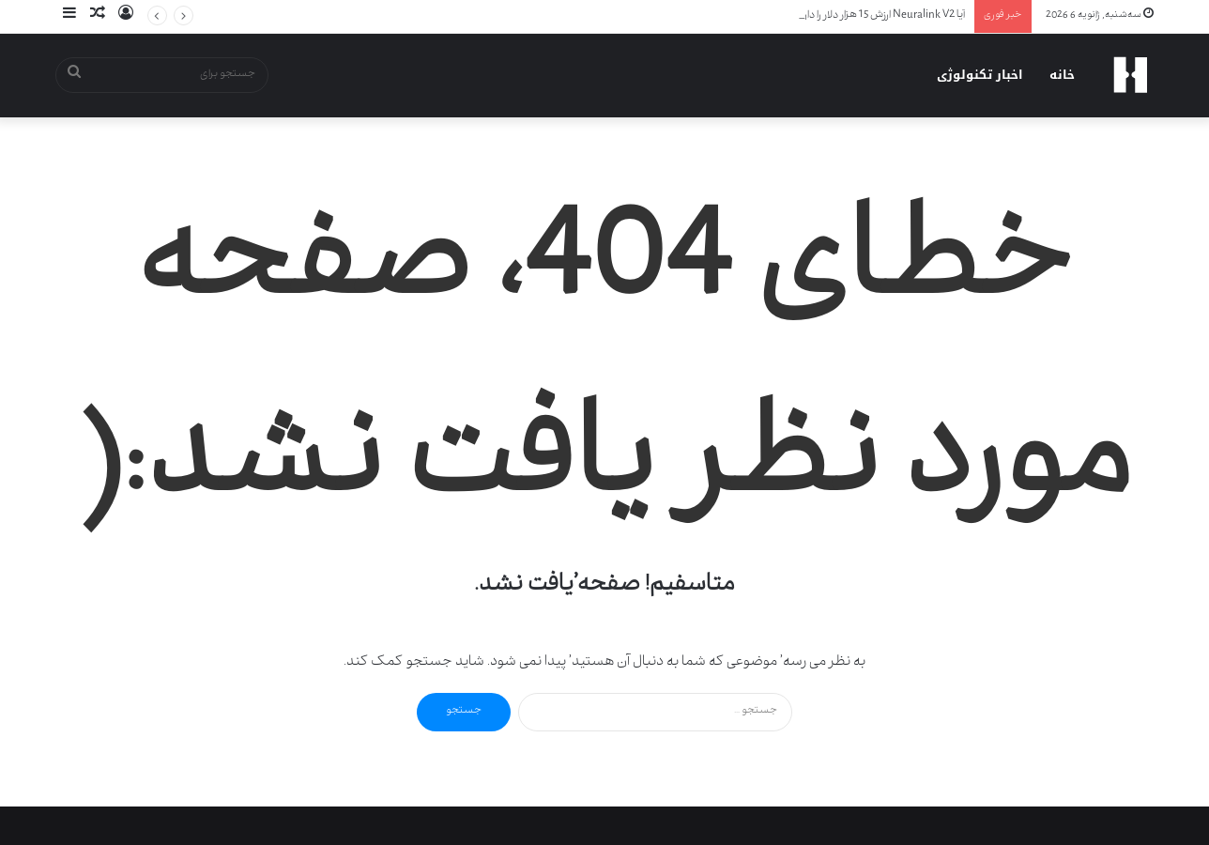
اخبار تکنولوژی (980, 74)
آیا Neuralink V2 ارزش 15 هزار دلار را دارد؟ (879, 15)
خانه (1062, 74)
